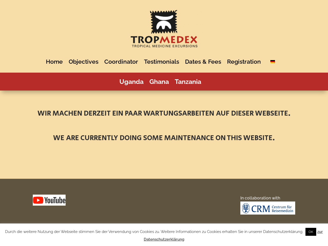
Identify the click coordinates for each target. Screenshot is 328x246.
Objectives (85, 61)
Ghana (161, 82)
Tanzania (189, 82)
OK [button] (311, 232)
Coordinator (123, 61)
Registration (246, 61)
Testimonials (163, 61)
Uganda (133, 82)
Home (56, 61)
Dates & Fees (205, 61)
